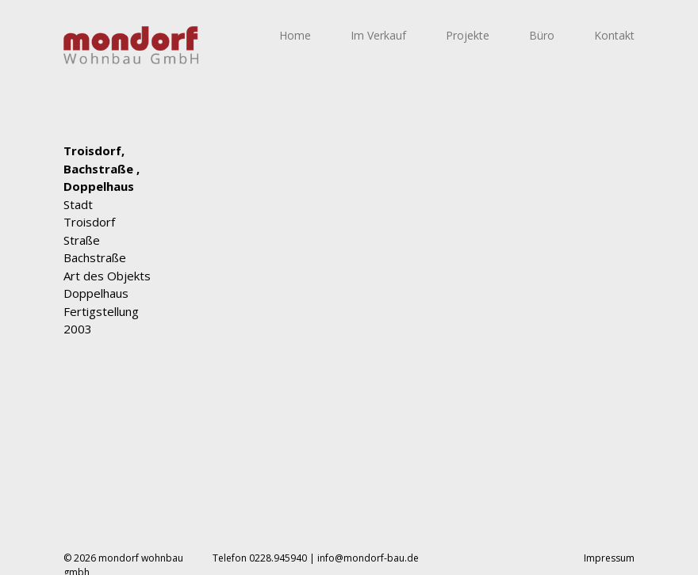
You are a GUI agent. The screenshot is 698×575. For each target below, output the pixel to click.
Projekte (467, 35)
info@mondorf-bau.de (368, 558)
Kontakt (614, 35)
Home (295, 35)
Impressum (609, 558)
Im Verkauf (378, 35)
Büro (541, 35)
